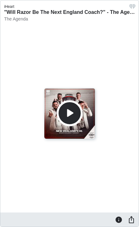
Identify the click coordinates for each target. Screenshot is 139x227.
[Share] (131, 219)
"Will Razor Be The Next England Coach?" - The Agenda (71, 12)
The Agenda (16, 18)
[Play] (70, 113)
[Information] (118, 219)
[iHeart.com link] (132, 8)
